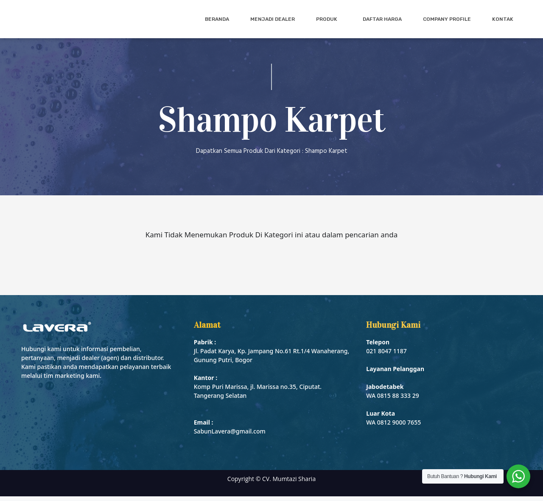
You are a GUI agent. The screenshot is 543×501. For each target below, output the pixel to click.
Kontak (502, 21)
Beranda (217, 21)
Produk (328, 21)
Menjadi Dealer (272, 21)
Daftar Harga (382, 21)
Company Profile (447, 21)
